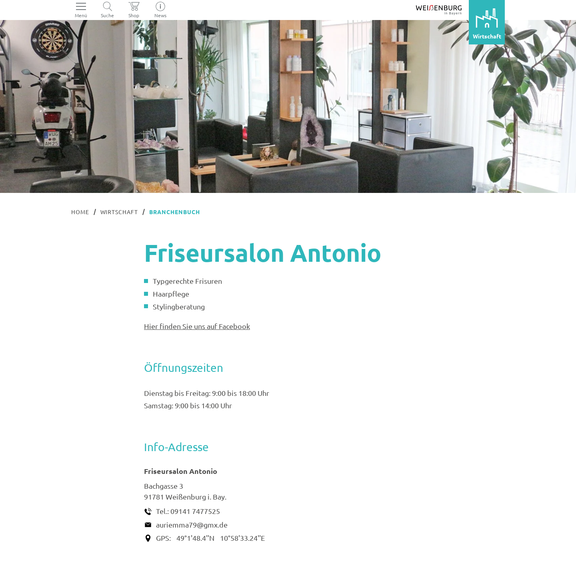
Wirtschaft (119, 211)
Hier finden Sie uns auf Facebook (197, 326)
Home (80, 211)
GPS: (163, 538)
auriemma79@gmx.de (192, 524)
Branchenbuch (174, 211)
